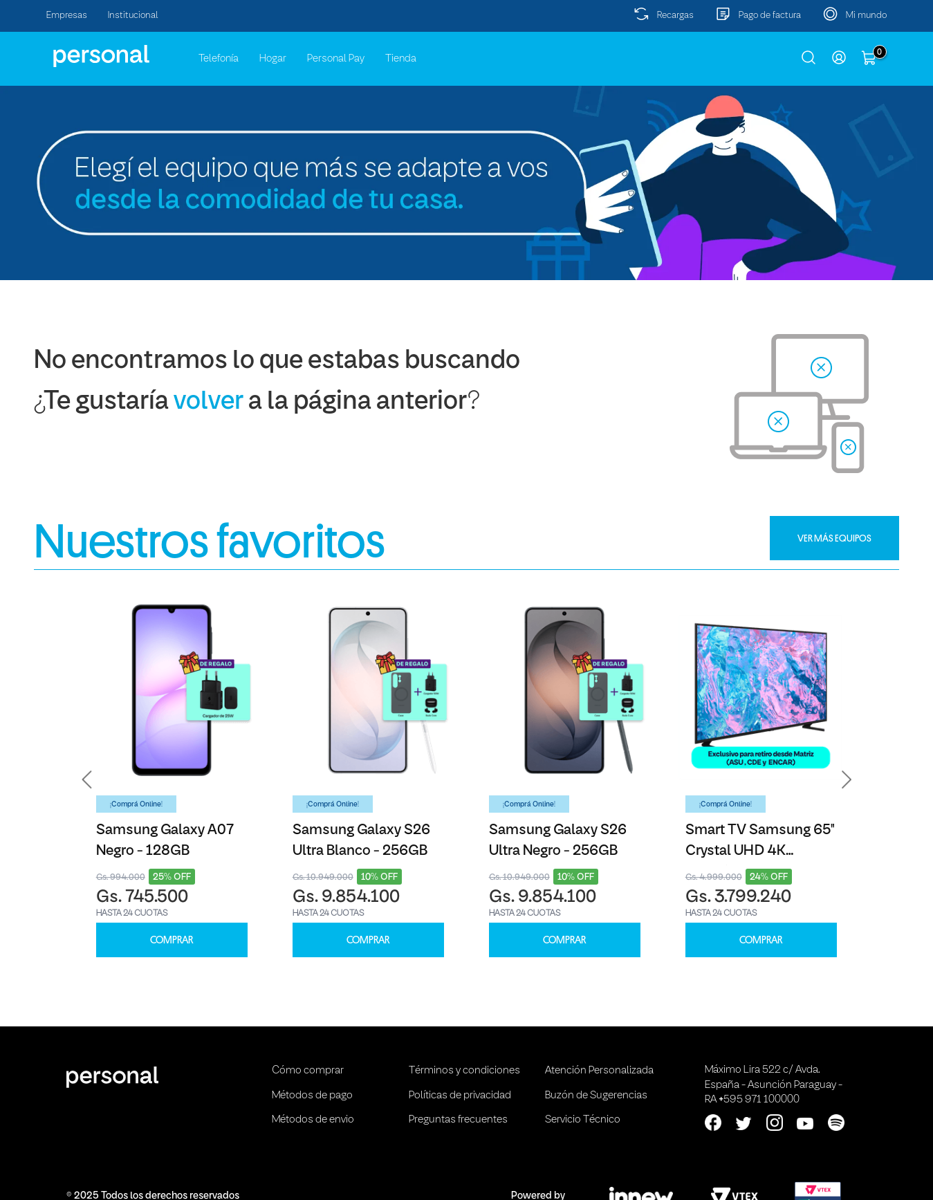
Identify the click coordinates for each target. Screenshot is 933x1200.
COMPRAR (171, 940)
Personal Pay (335, 59)
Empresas (66, 15)
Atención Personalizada (599, 1071)
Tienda (400, 59)
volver (208, 402)
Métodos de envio (313, 1120)
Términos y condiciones (464, 1071)
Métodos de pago (312, 1095)
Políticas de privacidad (460, 1095)
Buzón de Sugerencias (596, 1095)
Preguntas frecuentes (458, 1120)
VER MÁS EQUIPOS (834, 538)
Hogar (272, 59)
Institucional (133, 15)
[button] (87, 779)
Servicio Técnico (582, 1120)
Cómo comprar (308, 1071)
